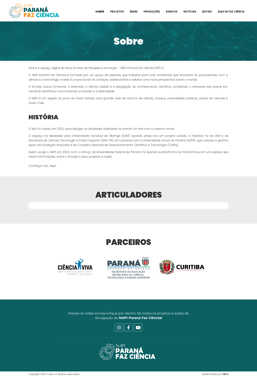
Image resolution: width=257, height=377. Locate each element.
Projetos (117, 11)
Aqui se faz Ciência (231, 11)
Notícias (189, 11)
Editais (207, 11)
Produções (152, 11)
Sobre (99, 11)
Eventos (172, 11)
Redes (134, 11)
